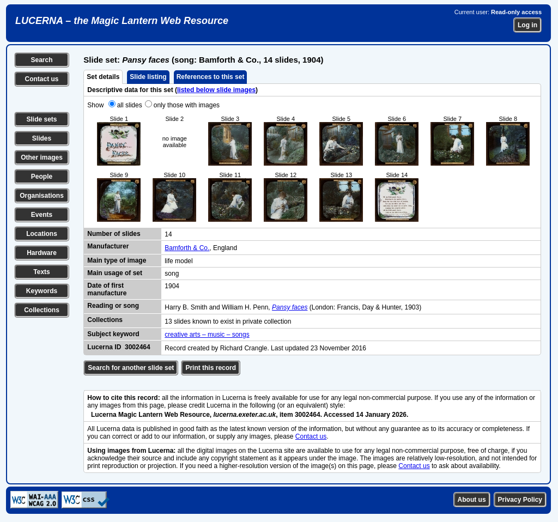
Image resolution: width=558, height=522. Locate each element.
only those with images (187, 105)
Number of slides (113, 234)
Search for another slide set (131, 368)
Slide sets (41, 119)
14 (168, 234)
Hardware (42, 253)
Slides (41, 138)
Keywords (41, 291)
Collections (41, 310)
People (41, 176)
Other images (42, 157)
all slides (129, 105)
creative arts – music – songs (207, 334)
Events (41, 214)
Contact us (41, 79)
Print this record (210, 368)
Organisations (42, 195)
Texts (41, 272)
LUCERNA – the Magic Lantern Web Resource (121, 20)
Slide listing (148, 77)
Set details (103, 77)
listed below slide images (216, 90)
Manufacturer (108, 246)
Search (41, 60)
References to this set (211, 77)
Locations (41, 234)
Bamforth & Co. (187, 248)
